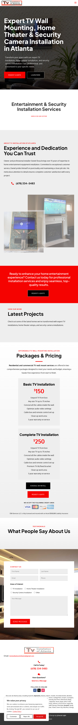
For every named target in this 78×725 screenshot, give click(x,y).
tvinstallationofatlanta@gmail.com (21, 656)
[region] (26, 709)
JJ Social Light (61, 715)
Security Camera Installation (22, 593)
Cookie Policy (17, 711)
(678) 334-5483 (39, 668)
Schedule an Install (38, 486)
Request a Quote (14, 75)
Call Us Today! (39, 665)
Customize (13, 716)
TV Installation (18, 589)
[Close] (47, 698)
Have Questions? (39, 677)
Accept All (39, 716)
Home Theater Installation (35, 589)
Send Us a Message (39, 681)
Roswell (66, 705)
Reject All (26, 716)
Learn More (35, 75)
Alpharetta (37, 695)
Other (38, 593)
